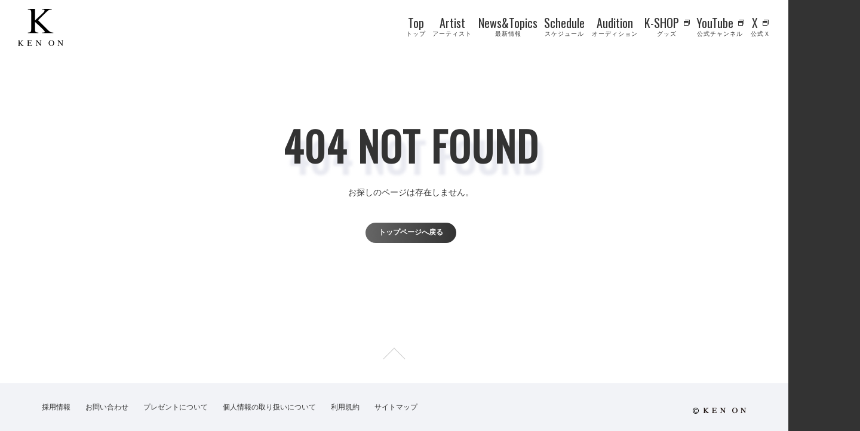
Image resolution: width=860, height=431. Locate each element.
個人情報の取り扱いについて (269, 407)
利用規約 (345, 407)
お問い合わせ (106, 407)
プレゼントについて (175, 407)
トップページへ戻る (411, 232)
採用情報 (56, 407)
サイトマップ (395, 407)
